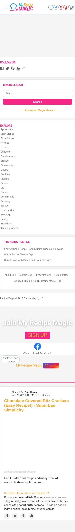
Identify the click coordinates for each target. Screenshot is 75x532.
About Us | (10, 275)
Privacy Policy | (43, 275)
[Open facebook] (50, 7)
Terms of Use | (62, 275)
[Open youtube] (66, 7)
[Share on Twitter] (15, 516)
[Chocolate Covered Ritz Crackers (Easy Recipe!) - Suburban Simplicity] (37, 442)
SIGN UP (37, 335)
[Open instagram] (71, 7)
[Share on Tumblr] (23, 516)
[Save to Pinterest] (31, 516)
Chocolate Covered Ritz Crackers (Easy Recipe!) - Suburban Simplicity (36, 405)
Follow (51, 365)
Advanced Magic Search (40, 110)
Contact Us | (25, 275)
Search (37, 101)
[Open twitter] (56, 7)
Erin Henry (30, 392)
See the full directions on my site (26, 493)
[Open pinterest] (61, 7)
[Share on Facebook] (7, 516)
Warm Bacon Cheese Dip (18, 254)
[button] (37, 349)
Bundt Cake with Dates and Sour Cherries (27, 260)
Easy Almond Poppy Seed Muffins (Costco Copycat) (33, 248)
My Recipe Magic (29, 365)
